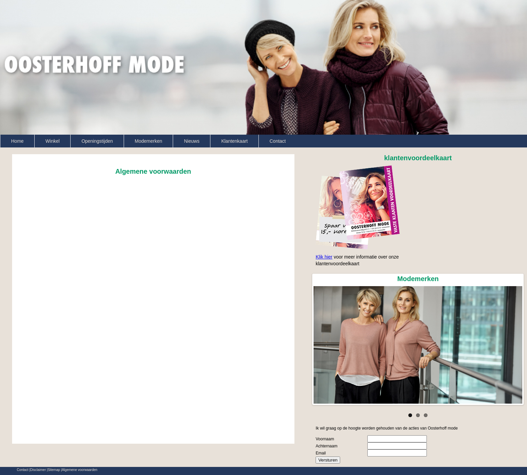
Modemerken (148, 141)
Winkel (52, 141)
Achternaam (326, 446)
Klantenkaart (234, 141)
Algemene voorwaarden (79, 470)
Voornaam (325, 439)
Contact (278, 141)
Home (17, 141)
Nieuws (191, 141)
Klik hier (324, 257)
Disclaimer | (39, 470)
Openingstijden (97, 141)
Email (321, 453)
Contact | (23, 470)
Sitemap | (55, 470)
